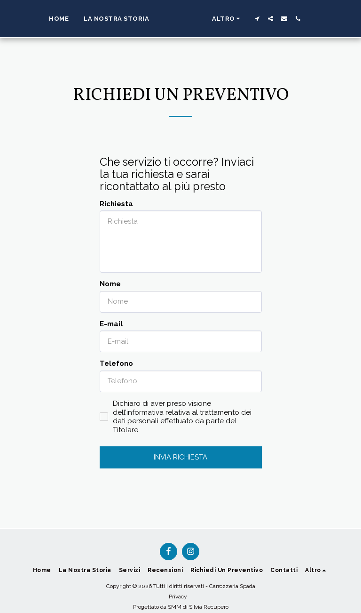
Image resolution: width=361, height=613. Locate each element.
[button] (282, 19)
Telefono (116, 363)
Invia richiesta (180, 457)
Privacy (178, 596)
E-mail (111, 324)
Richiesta (116, 204)
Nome (110, 284)
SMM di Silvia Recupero (198, 607)
